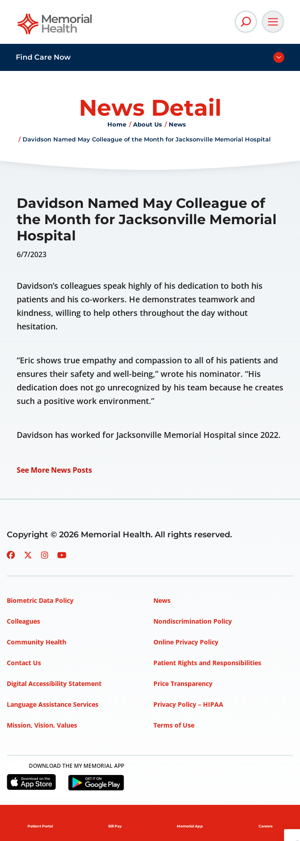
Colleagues (23, 621)
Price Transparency (182, 683)
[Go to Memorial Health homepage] (55, 27)
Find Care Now (43, 57)
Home (116, 124)
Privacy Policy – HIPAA (188, 704)
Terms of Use (173, 725)
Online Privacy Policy (185, 642)
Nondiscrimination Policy (192, 621)
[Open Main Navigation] (273, 21)
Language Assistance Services (52, 704)
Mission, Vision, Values (42, 725)
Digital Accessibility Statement (54, 683)
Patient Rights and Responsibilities (207, 662)
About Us (147, 124)
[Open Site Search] (246, 21)
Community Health (36, 642)
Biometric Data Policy (40, 600)
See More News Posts (54, 470)
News (177, 124)
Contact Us (24, 662)
